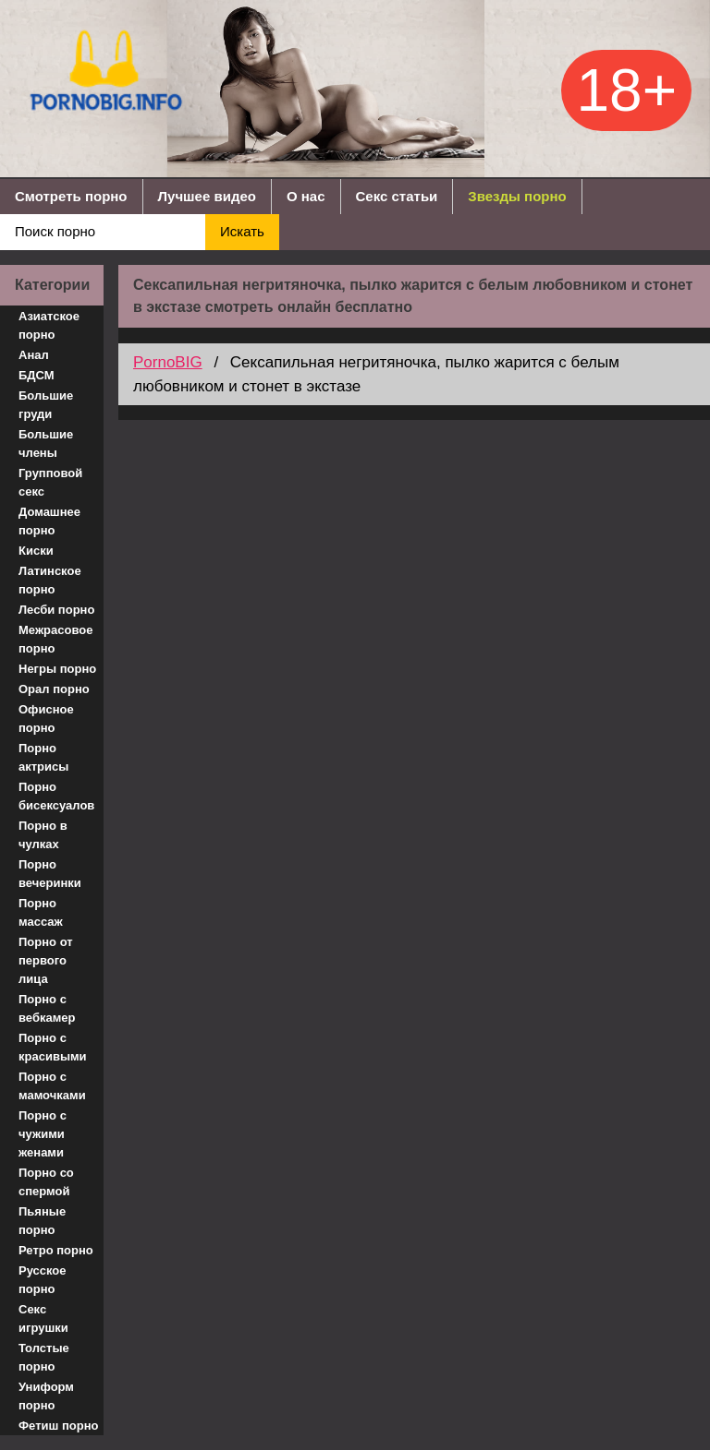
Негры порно (57, 669)
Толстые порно (43, 1357)
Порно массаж (40, 912)
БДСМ (36, 375)
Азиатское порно (49, 325)
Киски (36, 550)
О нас (306, 196)
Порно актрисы (43, 757)
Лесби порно (56, 610)
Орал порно (54, 689)
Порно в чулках (42, 835)
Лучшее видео (207, 196)
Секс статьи (397, 196)
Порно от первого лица (45, 960)
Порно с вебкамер (46, 1008)
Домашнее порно (49, 521)
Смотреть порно (71, 196)
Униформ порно (46, 1396)
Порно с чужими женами (42, 1133)
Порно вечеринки (49, 873)
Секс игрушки (43, 1318)
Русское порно (42, 1280)
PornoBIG (167, 362)
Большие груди (45, 405)
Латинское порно (49, 580)
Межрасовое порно (55, 639)
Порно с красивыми (52, 1047)
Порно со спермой (46, 1182)
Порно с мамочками (52, 1086)
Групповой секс (50, 482)
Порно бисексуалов (56, 796)
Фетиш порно (58, 1425)
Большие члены (45, 443)
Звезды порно (517, 196)
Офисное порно (46, 718)
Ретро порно (55, 1250)
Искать (242, 231)
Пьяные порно (42, 1220)
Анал (33, 355)
